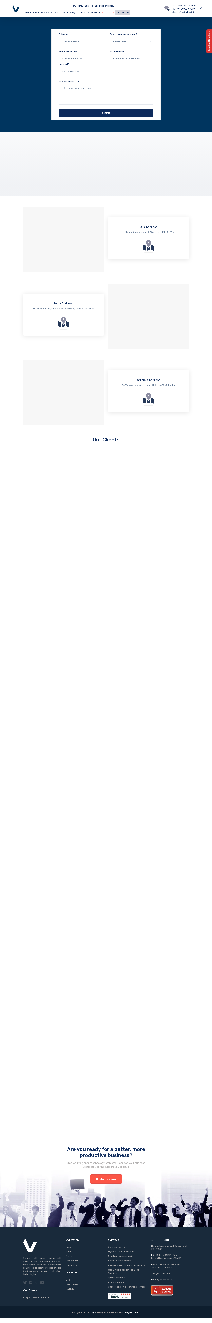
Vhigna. (93, 1312)
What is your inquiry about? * (132, 39)
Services (47, 12)
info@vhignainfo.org (163, 1279)
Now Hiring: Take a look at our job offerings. (93, 6)
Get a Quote (122, 12)
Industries (61, 12)
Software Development (119, 1260)
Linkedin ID (80, 69)
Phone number (132, 56)
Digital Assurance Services (121, 1251)
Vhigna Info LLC (133, 1312)
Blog (72, 12)
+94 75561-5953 (185, 12)
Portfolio (70, 1289)
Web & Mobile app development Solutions (123, 1271)
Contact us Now (106, 1179)
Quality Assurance (117, 1277)
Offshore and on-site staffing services (126, 1287)
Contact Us (108, 12)
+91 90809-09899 (186, 9)
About (35, 12)
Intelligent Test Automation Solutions (126, 1265)
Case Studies (72, 1260)
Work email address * (80, 56)
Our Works (93, 12)
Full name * (80, 39)
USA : (175, 5)
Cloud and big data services (121, 1256)
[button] (52, 12)
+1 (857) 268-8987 (187, 5)
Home (28, 12)
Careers (81, 12)
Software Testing (116, 1247)
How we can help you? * (106, 92)
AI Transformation (117, 1282)
